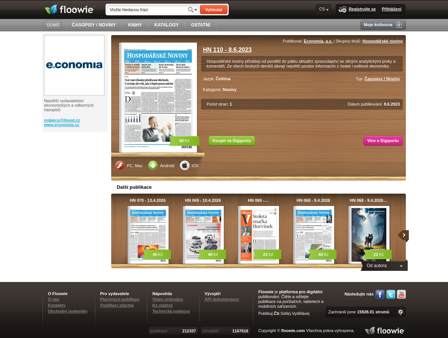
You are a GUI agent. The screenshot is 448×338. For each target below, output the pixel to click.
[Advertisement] (75, 162)
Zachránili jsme (358, 312)
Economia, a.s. (318, 41)
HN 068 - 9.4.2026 (313, 200)
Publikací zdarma (117, 305)
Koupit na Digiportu (232, 140)
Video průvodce (168, 299)
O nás (54, 299)
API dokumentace (222, 299)
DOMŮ (53, 25)
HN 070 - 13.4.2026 (148, 200)
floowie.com (293, 330)
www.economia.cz (61, 124)
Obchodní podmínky (68, 311)
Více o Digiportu (383, 140)
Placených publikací (120, 299)
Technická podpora (171, 311)
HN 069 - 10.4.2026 (203, 200)
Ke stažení (163, 305)
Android (161, 165)
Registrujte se (357, 9)
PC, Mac (128, 165)
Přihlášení (391, 9)
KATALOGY (166, 25)
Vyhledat (213, 9)
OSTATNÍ (200, 25)
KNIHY (135, 25)
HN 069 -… (258, 200)
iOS (189, 165)
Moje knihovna (383, 25)
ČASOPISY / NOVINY (94, 25)
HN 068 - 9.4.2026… (369, 200)
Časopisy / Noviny (382, 78)
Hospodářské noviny (383, 41)
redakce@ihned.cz (62, 120)
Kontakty (57, 305)
